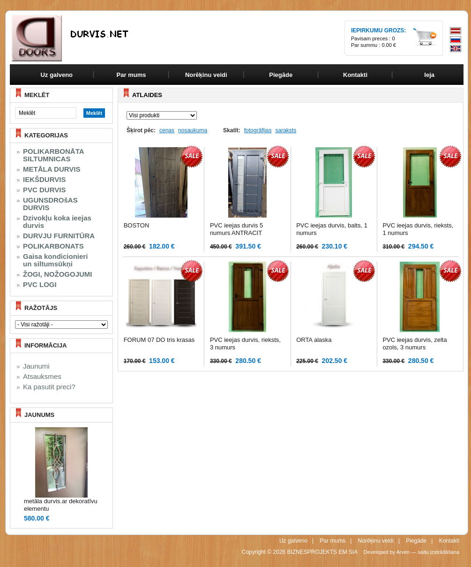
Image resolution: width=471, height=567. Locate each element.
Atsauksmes (42, 376)
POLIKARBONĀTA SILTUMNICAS (53, 155)
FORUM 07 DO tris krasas (159, 339)
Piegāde (416, 540)
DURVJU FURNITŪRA (59, 236)
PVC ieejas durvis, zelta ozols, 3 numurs (414, 343)
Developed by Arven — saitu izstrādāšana (411, 552)
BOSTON (137, 225)
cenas (166, 130)
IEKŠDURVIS (44, 179)
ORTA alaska (313, 339)
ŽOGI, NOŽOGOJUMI (57, 274)
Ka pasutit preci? (49, 387)
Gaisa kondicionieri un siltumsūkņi (55, 260)
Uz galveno (56, 75)
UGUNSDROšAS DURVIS (50, 204)
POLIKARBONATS (53, 246)
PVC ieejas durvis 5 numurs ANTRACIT (236, 229)
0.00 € (388, 45)
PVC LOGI (40, 284)
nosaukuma (192, 130)
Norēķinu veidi (376, 540)
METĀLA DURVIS (52, 169)
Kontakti (449, 540)
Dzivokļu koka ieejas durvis (57, 221)
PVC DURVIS (44, 190)
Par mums (332, 540)
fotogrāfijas (258, 130)
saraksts (285, 130)
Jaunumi (36, 366)
